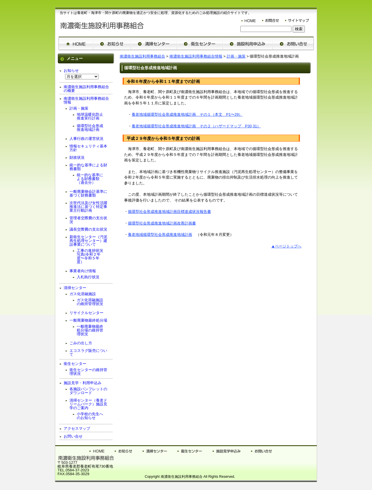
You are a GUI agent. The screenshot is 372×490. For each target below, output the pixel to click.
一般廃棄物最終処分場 (88, 320)
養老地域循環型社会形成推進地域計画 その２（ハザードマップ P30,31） (196, 126)
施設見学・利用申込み (82, 383)
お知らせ (71, 70)
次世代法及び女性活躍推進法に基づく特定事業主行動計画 (88, 207)
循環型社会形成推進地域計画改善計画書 (162, 223)
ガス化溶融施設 (82, 294)
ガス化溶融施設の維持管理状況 (90, 302)
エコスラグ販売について (88, 352)
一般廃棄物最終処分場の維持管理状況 (90, 330)
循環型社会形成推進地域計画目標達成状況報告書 (169, 211)
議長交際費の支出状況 (88, 229)
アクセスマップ (77, 428)
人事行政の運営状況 (86, 138)
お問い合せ (73, 436)
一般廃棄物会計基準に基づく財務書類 (88, 193)
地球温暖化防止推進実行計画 (90, 116)
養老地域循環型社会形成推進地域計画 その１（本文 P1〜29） (187, 114)
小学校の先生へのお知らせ (90, 416)
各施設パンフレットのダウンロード (88, 391)
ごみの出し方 (80, 343)
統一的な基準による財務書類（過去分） (90, 179)
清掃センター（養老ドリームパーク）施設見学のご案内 (88, 404)
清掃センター (75, 288)
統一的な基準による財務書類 (88, 167)
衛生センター (75, 363)
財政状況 (77, 157)
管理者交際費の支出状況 (88, 220)
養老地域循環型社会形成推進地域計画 (160, 234)
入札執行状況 (88, 277)
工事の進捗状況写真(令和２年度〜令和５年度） (90, 256)
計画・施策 (236, 56)
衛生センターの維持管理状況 (88, 372)
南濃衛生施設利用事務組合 (142, 56)
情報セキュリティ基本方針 (88, 148)
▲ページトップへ (286, 246)
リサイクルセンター (86, 313)
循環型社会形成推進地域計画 (90, 128)
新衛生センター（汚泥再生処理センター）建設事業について (88, 241)
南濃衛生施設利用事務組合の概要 (86, 89)
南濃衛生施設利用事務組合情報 (195, 56)
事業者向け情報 (82, 271)
